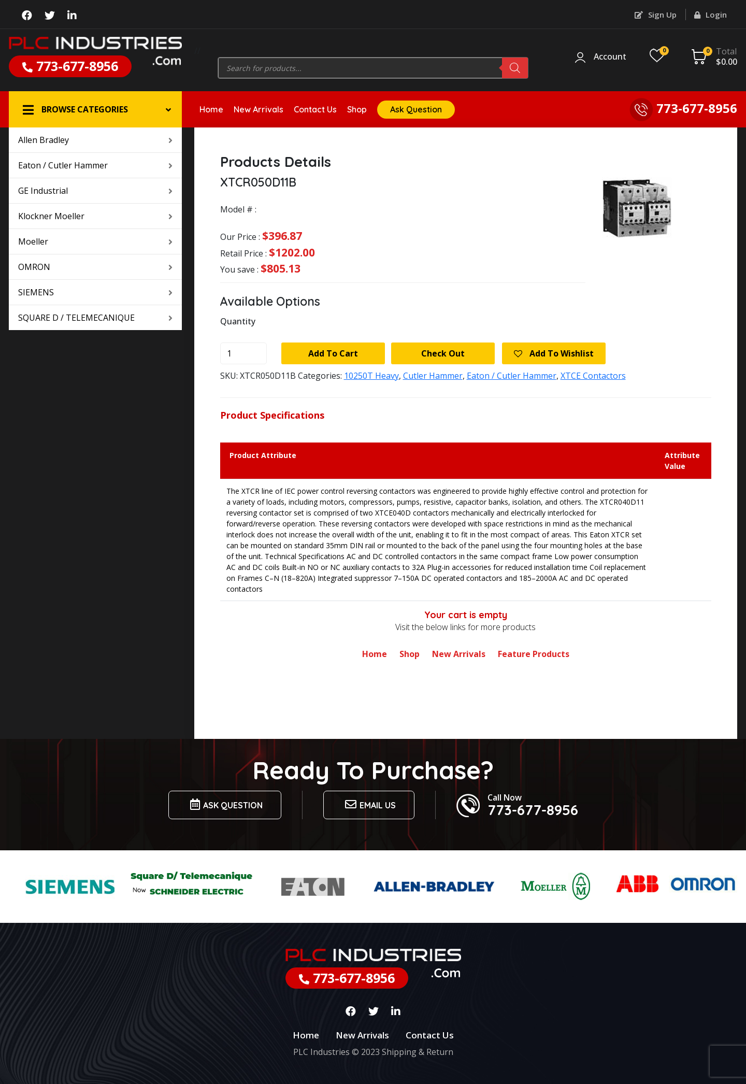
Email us (369, 804)
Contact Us (315, 109)
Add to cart (333, 353)
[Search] (515, 68)
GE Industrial (95, 190)
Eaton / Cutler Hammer (95, 165)
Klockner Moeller (95, 216)
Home (211, 109)
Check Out (443, 353)
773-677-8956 (70, 66)
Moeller (95, 241)
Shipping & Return (417, 1052)
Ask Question (416, 109)
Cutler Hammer (433, 375)
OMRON (95, 267)
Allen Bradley (95, 140)
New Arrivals (258, 109)
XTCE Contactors (593, 375)
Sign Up (656, 14)
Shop (357, 109)
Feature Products (533, 654)
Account (610, 57)
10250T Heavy (371, 375)
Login (710, 14)
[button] (95, 109)
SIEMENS (95, 292)
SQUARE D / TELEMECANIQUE (95, 317)
